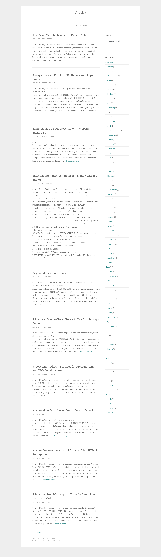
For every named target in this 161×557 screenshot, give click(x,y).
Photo (109, 185)
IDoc (109, 381)
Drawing (110, 144)
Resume (110, 85)
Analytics (111, 299)
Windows (110, 231)
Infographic (111, 276)
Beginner (110, 244)
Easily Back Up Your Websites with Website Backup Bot (59, 130)
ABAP (109, 363)
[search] (114, 41)
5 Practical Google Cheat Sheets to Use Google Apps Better (61, 321)
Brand (109, 71)
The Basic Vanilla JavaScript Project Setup (65, 35)
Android (110, 212)
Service (110, 194)
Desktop (110, 94)
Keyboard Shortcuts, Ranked (54, 273)
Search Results (80, 25)
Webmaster (110, 290)
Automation (111, 121)
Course (110, 140)
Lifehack (110, 171)
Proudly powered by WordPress (44, 543)
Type (108, 267)
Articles (80, 12)
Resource (110, 303)
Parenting (111, 108)
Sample (110, 413)
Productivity (112, 190)
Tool (107, 358)
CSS (108, 249)
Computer (111, 135)
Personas (110, 385)
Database (110, 340)
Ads (108, 294)
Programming (111, 235)
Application (110, 326)
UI (108, 353)
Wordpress (111, 317)
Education (111, 149)
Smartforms (111, 390)
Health (110, 162)
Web (109, 226)
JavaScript (111, 258)
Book (109, 126)
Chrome (110, 217)
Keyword (110, 344)
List (108, 281)
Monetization (112, 76)
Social (109, 199)
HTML (109, 253)
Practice (110, 408)
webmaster (47, 39)
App (108, 117)
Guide (109, 272)
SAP (106, 322)
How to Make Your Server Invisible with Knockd (63, 412)
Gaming (109, 89)
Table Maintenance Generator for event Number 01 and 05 (62, 177)
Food (109, 158)
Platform (109, 208)
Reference (111, 285)
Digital (109, 98)
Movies (110, 176)
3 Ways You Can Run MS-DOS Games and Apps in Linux (64, 77)
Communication (113, 130)
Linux (109, 221)
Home (108, 103)
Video (109, 203)
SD (108, 331)
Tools (109, 262)
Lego (109, 167)
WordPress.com (58, 545)
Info (107, 112)
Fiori (109, 376)
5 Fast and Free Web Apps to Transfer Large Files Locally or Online (65, 500)
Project (110, 349)
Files (109, 153)
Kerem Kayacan (48, 83)
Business (109, 67)
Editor (109, 372)
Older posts (36, 536)
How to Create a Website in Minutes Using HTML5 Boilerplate (64, 456)
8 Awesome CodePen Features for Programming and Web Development (60, 368)
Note (109, 404)
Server (109, 308)
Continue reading (39, 113)
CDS (108, 367)
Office (109, 180)
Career (108, 80)
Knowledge (109, 62)
